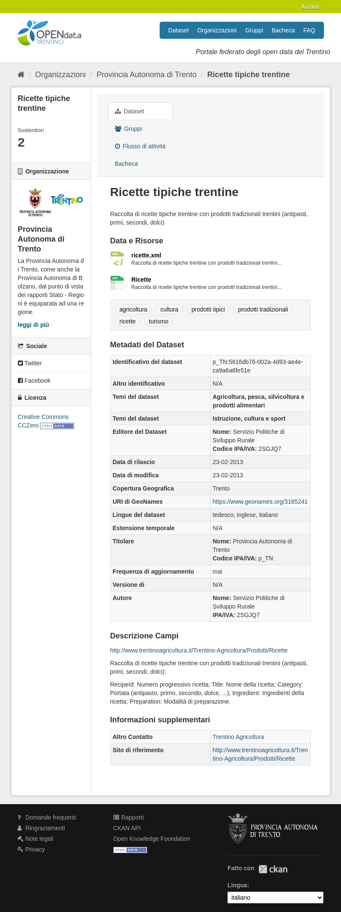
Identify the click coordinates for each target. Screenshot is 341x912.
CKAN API (127, 828)
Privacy (31, 849)
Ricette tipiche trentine (248, 74)
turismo (159, 321)
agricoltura (133, 309)
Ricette (142, 279)
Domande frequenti (46, 817)
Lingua (237, 885)
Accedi (310, 6)
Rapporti (128, 817)
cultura (169, 309)
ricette (128, 321)
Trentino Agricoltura (238, 736)
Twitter (30, 363)
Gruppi (254, 30)
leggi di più (33, 324)
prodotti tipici (208, 309)
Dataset (178, 30)
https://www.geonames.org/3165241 (260, 501)
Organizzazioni (217, 30)
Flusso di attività (140, 146)
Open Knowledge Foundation (151, 838)
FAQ (309, 30)
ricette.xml (146, 255)
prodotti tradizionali (263, 309)
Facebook (34, 380)
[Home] (21, 74)
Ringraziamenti (41, 828)
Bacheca (283, 30)
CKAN (272, 869)
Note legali (35, 838)
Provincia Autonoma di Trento (147, 74)
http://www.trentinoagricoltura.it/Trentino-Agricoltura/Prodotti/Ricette (199, 650)
